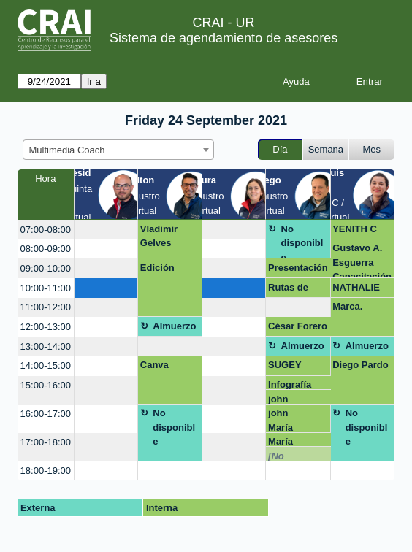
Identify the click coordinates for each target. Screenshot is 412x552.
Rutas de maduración (295, 290)
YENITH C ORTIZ (354, 231)
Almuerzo (174, 326)
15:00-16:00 (45, 385)
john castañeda (291, 399)
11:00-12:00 (45, 307)
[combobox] (118, 149)
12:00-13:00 (45, 326)
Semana (325, 149)
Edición (157, 267)
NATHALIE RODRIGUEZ (360, 290)
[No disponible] (293, 456)
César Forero (297, 326)
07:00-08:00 (45, 229)
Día (279, 149)
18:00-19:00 (45, 470)
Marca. (347, 306)
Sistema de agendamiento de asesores (223, 38)
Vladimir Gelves (159, 236)
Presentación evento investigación (298, 270)
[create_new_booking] (106, 229)
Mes (372, 149)
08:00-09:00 (45, 248)
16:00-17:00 (45, 413)
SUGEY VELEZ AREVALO (291, 367)
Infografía (289, 384)
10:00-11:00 (45, 288)
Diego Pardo (360, 364)
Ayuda (296, 81)
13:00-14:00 (45, 346)
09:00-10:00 (45, 268)
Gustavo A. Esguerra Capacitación (362, 260)
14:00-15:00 (45, 365)
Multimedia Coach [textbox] (67, 150)
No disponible (302, 241)
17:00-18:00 (45, 442)
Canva (154, 364)
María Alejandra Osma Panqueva (290, 427)
